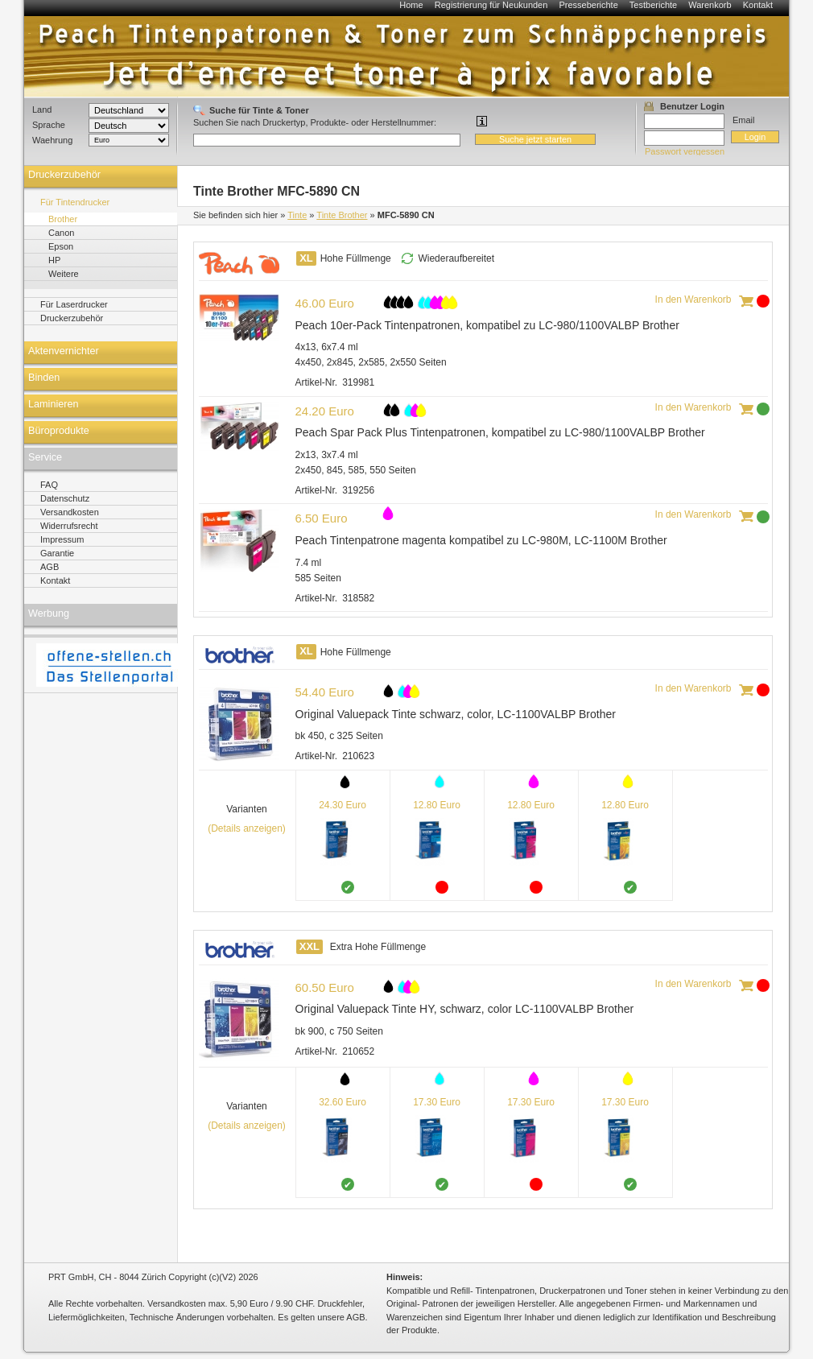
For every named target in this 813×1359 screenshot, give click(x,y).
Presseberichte (588, 5)
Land (42, 109)
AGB (49, 567)
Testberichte (653, 5)
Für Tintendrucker (74, 202)
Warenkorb (709, 5)
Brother (62, 219)
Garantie (57, 553)
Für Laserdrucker (74, 304)
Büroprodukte (58, 430)
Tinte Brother (341, 215)
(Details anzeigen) (247, 828)
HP (54, 260)
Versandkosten (69, 512)
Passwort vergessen (684, 151)
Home (411, 5)
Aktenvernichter (63, 351)
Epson (60, 246)
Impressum (62, 539)
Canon (61, 233)
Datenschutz (64, 498)
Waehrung (52, 140)
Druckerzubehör (64, 174)
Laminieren (53, 404)
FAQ (49, 484)
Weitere (63, 274)
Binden (44, 377)
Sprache (48, 125)
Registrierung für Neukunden (491, 5)
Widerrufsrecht (69, 526)
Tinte (297, 215)
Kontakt (758, 5)
